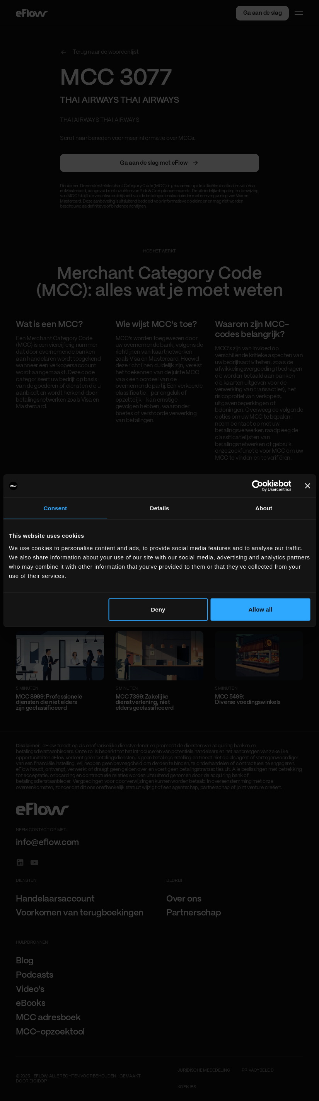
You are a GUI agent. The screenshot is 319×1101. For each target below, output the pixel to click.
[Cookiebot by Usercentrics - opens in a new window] (258, 486)
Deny (158, 609)
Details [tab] (159, 508)
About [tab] (263, 508)
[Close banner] (307, 486)
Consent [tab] (55, 508)
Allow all (261, 609)
